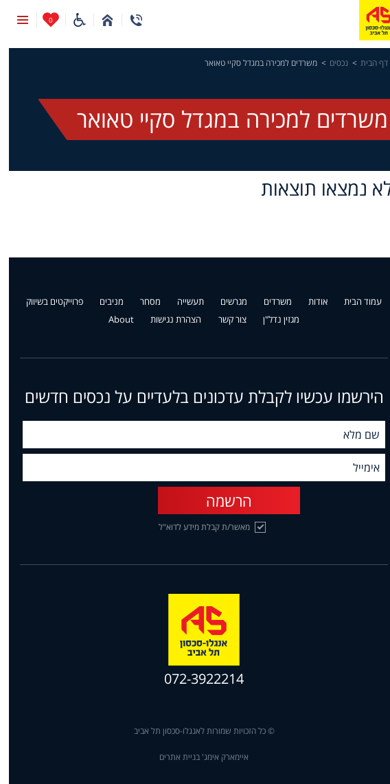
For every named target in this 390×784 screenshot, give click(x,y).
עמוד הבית (354, 302)
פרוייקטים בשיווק (45, 302)
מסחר (141, 302)
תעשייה (181, 302)
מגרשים (224, 302)
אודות (309, 302)
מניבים (103, 302)
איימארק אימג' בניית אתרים (195, 757)
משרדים (269, 302)
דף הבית (365, 63)
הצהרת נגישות (166, 319)
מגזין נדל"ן (272, 319)
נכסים (330, 63)
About (112, 319)
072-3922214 (195, 679)
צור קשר (223, 319)
